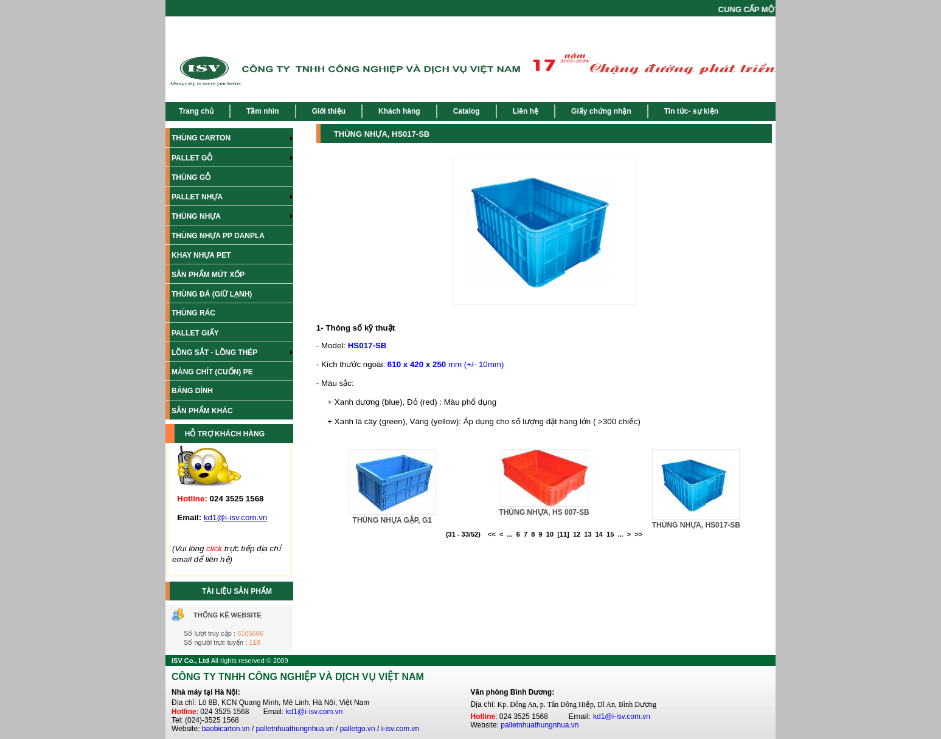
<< (492, 534)
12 (576, 534)
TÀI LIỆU (218, 591)
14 (599, 534)
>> (638, 534)
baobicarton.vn (226, 728)
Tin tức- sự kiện (691, 111)
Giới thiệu (328, 111)
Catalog (466, 111)
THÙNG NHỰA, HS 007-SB (544, 512)
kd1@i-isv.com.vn (313, 711)
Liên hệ (525, 111)
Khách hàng (399, 111)
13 (587, 534)
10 (550, 534)
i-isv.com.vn (400, 728)
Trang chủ (196, 111)
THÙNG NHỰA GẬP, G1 (392, 520)
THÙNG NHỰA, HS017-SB (696, 525)
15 (610, 534)
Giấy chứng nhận (601, 111)
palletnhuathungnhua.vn (295, 728)
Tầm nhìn (262, 111)
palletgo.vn (357, 728)
